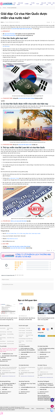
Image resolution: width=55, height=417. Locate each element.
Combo (27, 3)
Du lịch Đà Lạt (2, 341)
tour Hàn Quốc (6, 46)
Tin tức (4, 7)
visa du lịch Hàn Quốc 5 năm (24, 144)
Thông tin (48, 3)
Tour (37, 3)
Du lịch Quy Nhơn (10, 343)
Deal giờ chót (43, 3)
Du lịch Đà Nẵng (10, 334)
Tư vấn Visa (32, 3)
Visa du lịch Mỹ (29, 332)
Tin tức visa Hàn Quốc (11, 7)
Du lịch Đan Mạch (22, 338)
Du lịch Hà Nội (2, 328)
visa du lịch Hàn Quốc (9, 33)
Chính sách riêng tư (40, 408)
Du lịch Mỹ (28, 328)
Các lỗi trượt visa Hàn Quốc (9, 35)
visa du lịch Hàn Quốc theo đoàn (17, 248)
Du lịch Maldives (22, 344)
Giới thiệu (14, 3)
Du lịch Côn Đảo (3, 343)
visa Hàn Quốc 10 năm (14, 178)
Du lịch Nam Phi (29, 330)
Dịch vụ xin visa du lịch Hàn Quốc (19, 221)
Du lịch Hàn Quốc (29, 338)
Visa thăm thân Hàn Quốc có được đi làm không (18, 246)
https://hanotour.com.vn (12, 238)
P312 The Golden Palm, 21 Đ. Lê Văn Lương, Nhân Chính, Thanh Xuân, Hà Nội (23, 233)
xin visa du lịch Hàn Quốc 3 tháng (26, 98)
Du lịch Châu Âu (22, 332)
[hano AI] (52, 400)
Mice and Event (20, 3)
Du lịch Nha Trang (10, 337)
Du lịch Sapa (9, 331)
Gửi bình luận (27, 294)
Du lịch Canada (22, 330)
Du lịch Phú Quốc (10, 341)
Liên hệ (53, 3)
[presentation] (10, 294)
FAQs (32, 408)
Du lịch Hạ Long (3, 331)
